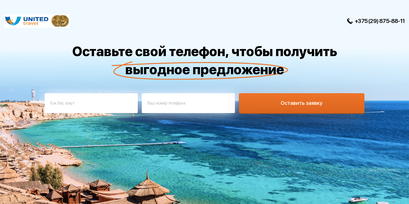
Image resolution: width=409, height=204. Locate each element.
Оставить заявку (302, 103)
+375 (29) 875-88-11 (380, 21)
